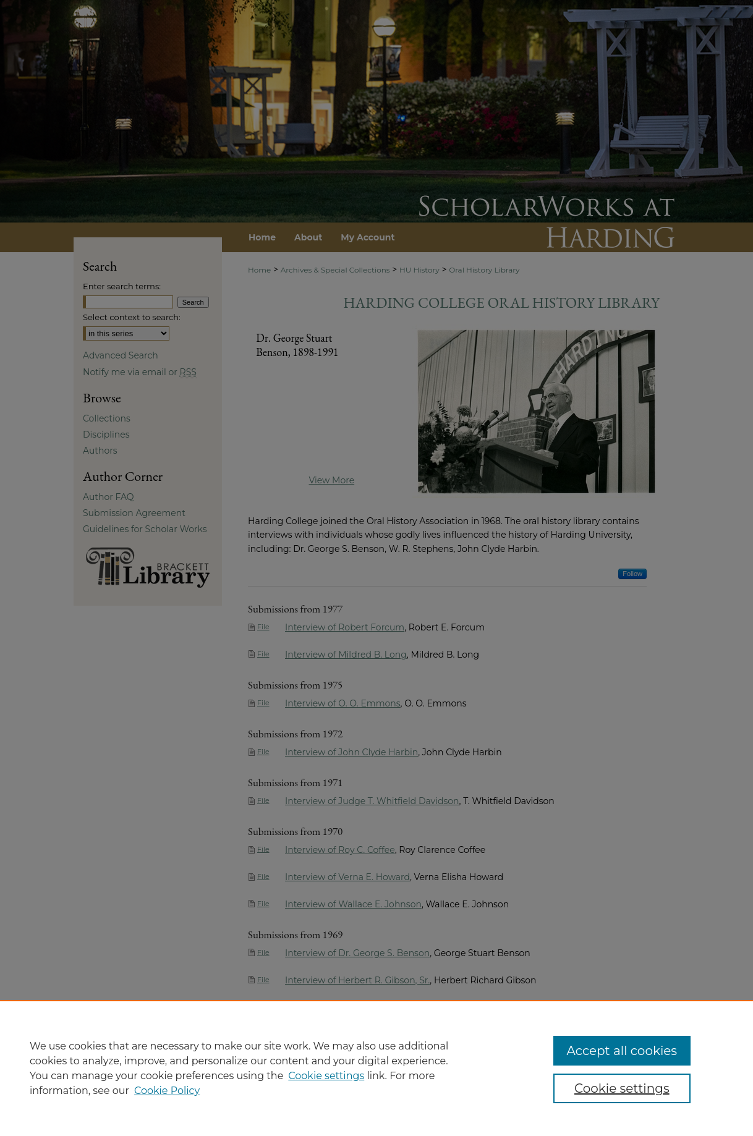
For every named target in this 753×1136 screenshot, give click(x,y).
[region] (376, 1068)
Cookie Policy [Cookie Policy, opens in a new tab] (167, 1090)
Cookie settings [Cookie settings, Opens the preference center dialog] (622, 1088)
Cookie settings (326, 1076)
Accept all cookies (622, 1050)
